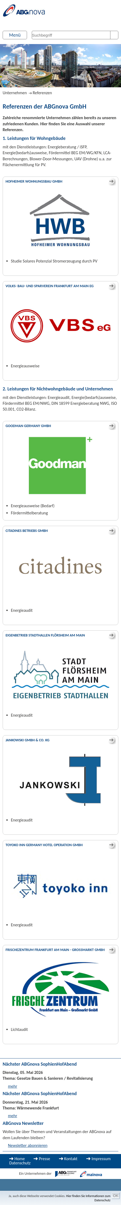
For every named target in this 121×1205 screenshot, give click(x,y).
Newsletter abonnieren (27, 1145)
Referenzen (42, 92)
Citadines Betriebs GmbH (27, 530)
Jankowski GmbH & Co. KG (28, 740)
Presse (44, 1158)
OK (115, 1196)
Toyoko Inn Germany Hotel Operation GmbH (44, 845)
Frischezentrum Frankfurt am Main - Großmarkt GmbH (55, 950)
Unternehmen (15, 92)
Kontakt (70, 1158)
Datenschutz (19, 1162)
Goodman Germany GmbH (28, 426)
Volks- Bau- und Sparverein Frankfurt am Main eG (49, 286)
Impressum (101, 1158)
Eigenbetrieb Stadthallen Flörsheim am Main (45, 635)
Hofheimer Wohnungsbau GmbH (34, 181)
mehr (12, 1086)
